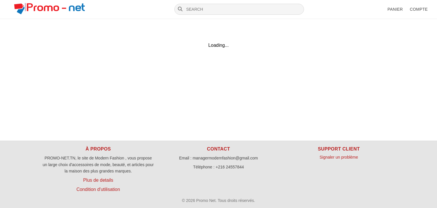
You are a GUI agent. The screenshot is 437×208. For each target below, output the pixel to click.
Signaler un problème (339, 157)
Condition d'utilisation (98, 189)
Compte (419, 9)
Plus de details (98, 180)
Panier (395, 9)
